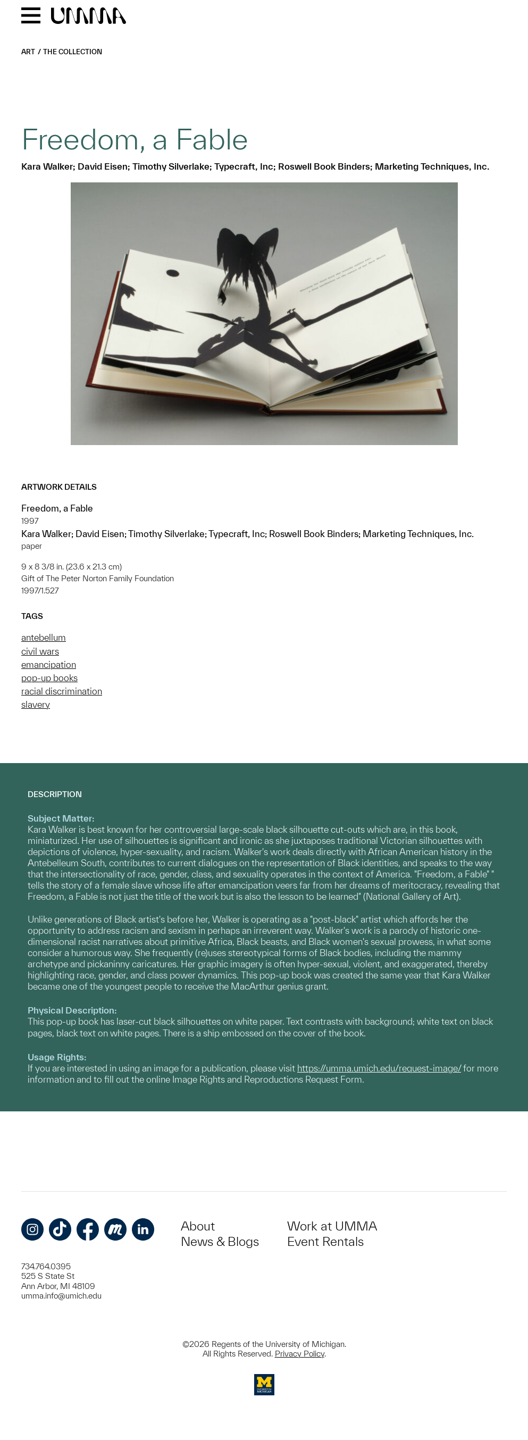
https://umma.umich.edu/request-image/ (379, 1068)
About (198, 1226)
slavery (35, 704)
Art (28, 52)
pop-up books (49, 678)
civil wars (40, 651)
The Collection (72, 52)
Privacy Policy (299, 1353)
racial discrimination (61, 691)
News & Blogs (220, 1241)
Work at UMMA (332, 1226)
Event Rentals (325, 1241)
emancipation (48, 664)
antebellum (43, 637)
